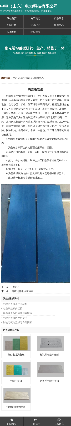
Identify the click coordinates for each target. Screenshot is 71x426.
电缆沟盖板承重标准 (22, 291)
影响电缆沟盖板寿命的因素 (17, 322)
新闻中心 (39, 78)
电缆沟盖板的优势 (12, 308)
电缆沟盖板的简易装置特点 (17, 313)
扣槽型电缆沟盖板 (16, 407)
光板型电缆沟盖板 (49, 380)
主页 (15, 78)
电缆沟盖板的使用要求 (15, 317)
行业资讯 (26, 78)
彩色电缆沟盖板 (16, 354)
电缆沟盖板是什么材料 (15, 303)
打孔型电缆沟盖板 (49, 354)
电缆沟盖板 (16, 380)
